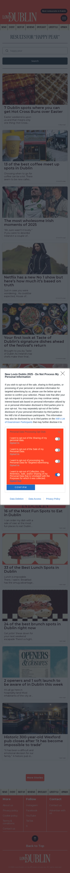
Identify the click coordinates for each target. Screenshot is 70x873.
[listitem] (35, 432)
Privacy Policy (53, 499)
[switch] (57, 439)
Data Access (35, 499)
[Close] (64, 374)
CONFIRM (21, 487)
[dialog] (35, 436)
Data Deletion (17, 499)
